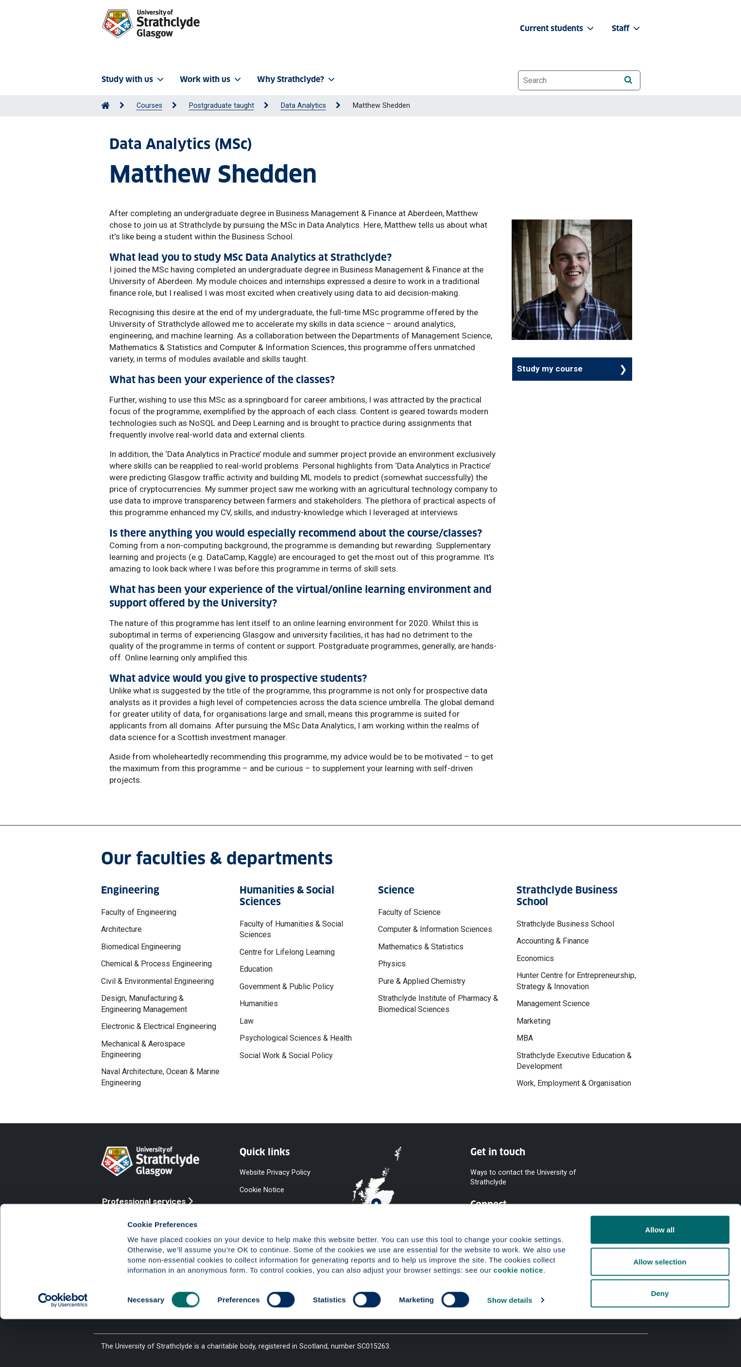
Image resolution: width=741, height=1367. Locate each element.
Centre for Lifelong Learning (287, 952)
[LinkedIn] (610, 1224)
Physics (392, 963)
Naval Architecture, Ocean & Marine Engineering (160, 1077)
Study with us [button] (134, 79)
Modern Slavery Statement (264, 1247)
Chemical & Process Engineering (156, 963)
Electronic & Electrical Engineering (158, 1026)
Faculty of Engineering (138, 912)
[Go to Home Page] (105, 105)
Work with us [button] (211, 79)
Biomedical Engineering (141, 946)
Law (247, 1021)
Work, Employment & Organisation (574, 1083)
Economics (535, 958)
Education (256, 969)
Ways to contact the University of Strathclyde (523, 1177)
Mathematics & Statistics (421, 946)
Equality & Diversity (269, 1225)
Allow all (660, 1277)
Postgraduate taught (221, 105)
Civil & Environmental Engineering (157, 981)
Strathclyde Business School (565, 923)
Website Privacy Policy (275, 1172)
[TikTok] (585, 1224)
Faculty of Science (409, 912)
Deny (660, 1341)
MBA (525, 1038)
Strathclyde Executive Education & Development (574, 1061)
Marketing (534, 1021)
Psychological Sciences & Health (296, 1038)
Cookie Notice (262, 1190)
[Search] (628, 79)
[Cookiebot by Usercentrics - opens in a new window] (62, 1348)
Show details (510, 1348)
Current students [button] (558, 28)
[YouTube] (509, 1224)
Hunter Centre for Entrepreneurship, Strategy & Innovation (576, 981)
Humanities (259, 1003)
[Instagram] (561, 1224)
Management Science (553, 1003)
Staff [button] (627, 28)
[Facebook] (483, 1224)
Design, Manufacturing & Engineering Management (144, 1003)
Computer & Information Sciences (435, 929)
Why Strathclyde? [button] (297, 79)
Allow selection (659, 1309)
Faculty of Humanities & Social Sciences (291, 929)
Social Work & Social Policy (286, 1055)
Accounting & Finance (553, 940)
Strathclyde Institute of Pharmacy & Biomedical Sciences (438, 1003)
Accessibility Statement (277, 1207)
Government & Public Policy (287, 986)
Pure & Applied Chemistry (421, 981)
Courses (149, 105)
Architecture (121, 929)
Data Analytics (303, 105)
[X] (536, 1224)
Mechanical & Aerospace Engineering (143, 1049)
